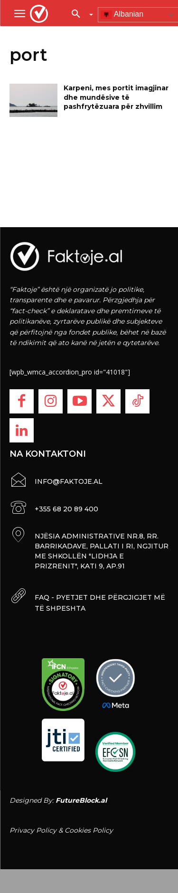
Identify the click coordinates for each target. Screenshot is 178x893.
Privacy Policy (32, 830)
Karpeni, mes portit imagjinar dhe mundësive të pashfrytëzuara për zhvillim (116, 97)
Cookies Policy (89, 830)
